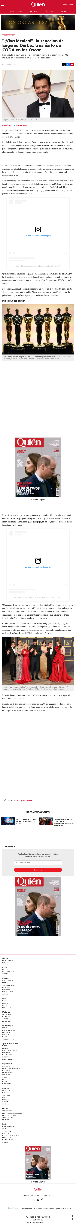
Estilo (4, 1028)
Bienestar (6, 989)
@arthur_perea (21, 125)
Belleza (5, 969)
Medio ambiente (8, 1126)
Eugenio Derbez (25, 801)
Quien (33, 1199)
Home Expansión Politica (12, 1068)
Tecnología (6, 1075)
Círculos (49, 11)
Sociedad (6, 1104)
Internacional (8, 1073)
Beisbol (5, 1048)
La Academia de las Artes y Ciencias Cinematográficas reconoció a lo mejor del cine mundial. (37, 358)
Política (5, 1088)
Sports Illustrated (10, 1043)
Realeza (33, 11)
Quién (5, 958)
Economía (6, 1070)
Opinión (5, 1019)
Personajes (6, 987)
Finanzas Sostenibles (10, 1135)
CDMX (4, 1097)
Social (4, 1129)
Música (5, 1037)
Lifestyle (5, 1057)
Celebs (4, 1005)
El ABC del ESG (7, 1140)
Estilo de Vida (7, 992)
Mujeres (6, 1012)
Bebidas (5, 983)
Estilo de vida (7, 1007)
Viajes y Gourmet (8, 971)
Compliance (38, 1220)
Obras (4, 1077)
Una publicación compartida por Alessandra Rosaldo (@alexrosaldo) (37, 597)
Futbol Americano (9, 1050)
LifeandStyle (7, 1084)
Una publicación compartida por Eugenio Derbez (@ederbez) (38, 266)
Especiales (6, 1021)
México (5, 1093)
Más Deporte (7, 1055)
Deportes (6, 1032)
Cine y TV (5, 1034)
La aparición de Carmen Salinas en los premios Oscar (26, 821)
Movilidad (6, 1133)
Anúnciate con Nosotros (38, 1223)
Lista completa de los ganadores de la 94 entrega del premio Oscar (30, 357)
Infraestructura (9, 1115)
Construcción (7, 1111)
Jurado (5, 994)
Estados (5, 1099)
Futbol (5, 1046)
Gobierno (6, 1090)
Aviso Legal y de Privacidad (38, 1217)
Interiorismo (7, 1120)
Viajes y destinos (8, 985)
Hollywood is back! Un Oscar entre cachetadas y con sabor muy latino (64, 822)
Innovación (6, 1137)
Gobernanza (7, 1131)
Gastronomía (7, 981)
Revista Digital (68, 5)
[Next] (72, 819)
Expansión (7, 1063)
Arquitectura (7, 1117)
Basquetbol (7, 1052)
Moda (63, 11)
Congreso (6, 1095)
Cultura (5, 974)
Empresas (6, 1066)
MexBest (6, 978)
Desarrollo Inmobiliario (12, 1113)
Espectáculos (16, 11)
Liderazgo (6, 1016)
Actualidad (6, 1014)
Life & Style (7, 1025)
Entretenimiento (8, 1030)
